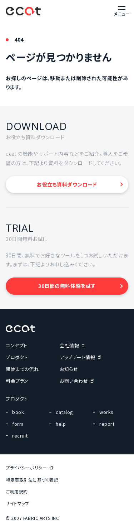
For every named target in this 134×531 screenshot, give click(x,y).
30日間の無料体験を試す (67, 285)
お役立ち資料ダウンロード (67, 184)
